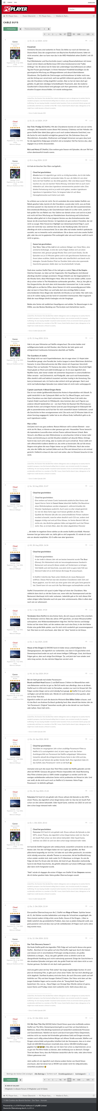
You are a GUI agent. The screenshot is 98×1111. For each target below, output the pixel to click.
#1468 (91, 906)
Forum (10, 2)
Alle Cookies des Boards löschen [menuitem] (17, 1100)
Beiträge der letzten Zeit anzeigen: (26, 1074)
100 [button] (78, 34)
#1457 (91, 120)
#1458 (91, 160)
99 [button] (74, 34)
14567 (18, 61)
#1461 (91, 545)
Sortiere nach (60, 1074)
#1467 (91, 823)
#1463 (91, 642)
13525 (18, 138)
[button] (45, 34)
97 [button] (65, 34)
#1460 (91, 486)
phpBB (15, 1106)
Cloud (15, 121)
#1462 (91, 610)
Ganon (15, 42)
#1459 (91, 338)
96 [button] (60, 34)
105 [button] (87, 34)
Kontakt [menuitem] (44, 1100)
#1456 (91, 41)
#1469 (91, 938)
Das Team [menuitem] (35, 1100)
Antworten (10, 29)
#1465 (91, 739)
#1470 (91, 1018)
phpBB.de (30, 1108)
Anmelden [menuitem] (91, 2)
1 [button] (52, 34)
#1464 (91, 673)
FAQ (15, 2)
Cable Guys (10, 23)
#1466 (91, 791)
